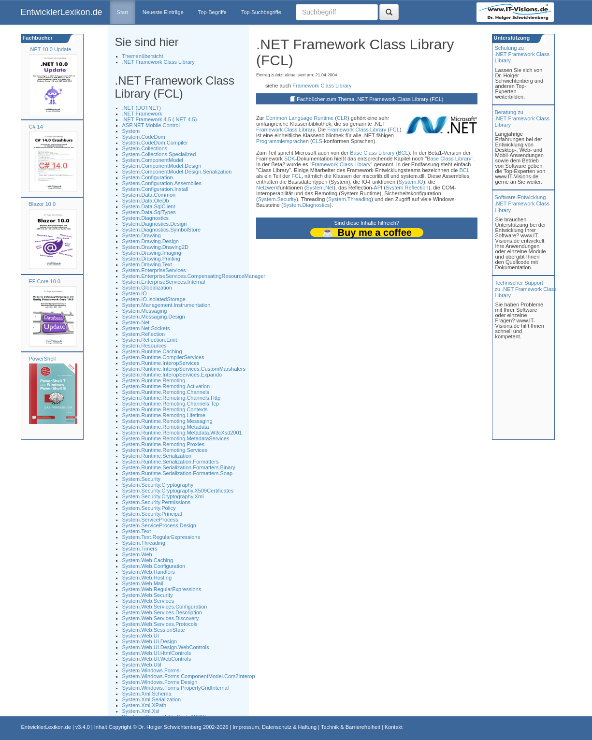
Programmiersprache (281, 141)
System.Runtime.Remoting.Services (164, 450)
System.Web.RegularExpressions (162, 589)
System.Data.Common (149, 195)
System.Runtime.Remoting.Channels (165, 392)
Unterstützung (511, 38)
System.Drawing (141, 235)
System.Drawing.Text (147, 264)
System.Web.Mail (142, 583)
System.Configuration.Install (155, 189)
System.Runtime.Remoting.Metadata (165, 427)
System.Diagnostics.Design (154, 224)
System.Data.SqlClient (148, 206)
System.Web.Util (141, 664)
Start (122, 12)
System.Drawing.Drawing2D (155, 247)
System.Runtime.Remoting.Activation (166, 386)
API (378, 187)
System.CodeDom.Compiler (155, 142)
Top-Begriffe (212, 12)
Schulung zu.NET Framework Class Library (522, 54)
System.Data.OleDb (145, 200)
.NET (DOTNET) (141, 108)
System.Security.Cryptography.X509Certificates (178, 490)
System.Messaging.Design (153, 316)
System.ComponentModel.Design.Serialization (177, 171)
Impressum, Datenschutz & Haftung (274, 727)
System (131, 131)
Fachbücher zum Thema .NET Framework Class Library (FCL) (370, 99)
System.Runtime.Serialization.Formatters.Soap (177, 473)
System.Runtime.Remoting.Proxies (163, 444)
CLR (342, 118)
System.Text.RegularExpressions (161, 537)
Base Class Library (372, 153)
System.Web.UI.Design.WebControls (165, 647)
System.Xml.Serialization (151, 699)
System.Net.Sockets (146, 328)
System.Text (136, 531)
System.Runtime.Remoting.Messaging (167, 421)
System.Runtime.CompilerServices (163, 357)
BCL (403, 153)
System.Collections (145, 148)
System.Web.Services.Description (162, 612)
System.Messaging (144, 311)
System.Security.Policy (149, 508)
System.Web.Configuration (154, 566)
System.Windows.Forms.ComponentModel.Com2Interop (188, 676)
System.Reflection (143, 334)
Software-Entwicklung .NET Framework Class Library (522, 203)
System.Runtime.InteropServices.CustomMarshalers (184, 369)
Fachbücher (37, 38)
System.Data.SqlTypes (149, 212)
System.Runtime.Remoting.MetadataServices (176, 438)
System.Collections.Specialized (159, 154)
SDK (289, 158)
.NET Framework (142, 113)
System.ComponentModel (153, 160)
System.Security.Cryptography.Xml (163, 496)
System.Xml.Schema (147, 693)
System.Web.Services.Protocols (160, 624)
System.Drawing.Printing (151, 258)
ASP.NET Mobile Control (151, 125)
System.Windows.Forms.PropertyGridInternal (175, 688)
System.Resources (144, 345)
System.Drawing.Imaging (151, 253)
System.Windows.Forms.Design (160, 682)
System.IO (134, 293)
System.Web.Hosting (147, 577)
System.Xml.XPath (144, 705)
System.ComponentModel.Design (162, 166)
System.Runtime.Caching (152, 351)
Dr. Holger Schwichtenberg (170, 727)
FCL (395, 129)
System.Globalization (147, 287)
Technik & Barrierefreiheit (350, 727)
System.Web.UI (140, 635)
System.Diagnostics (145, 218)
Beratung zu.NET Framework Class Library (522, 118)
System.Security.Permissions (156, 502)
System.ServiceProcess (150, 519)
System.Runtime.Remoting (154, 380)
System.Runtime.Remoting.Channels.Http (171, 398)
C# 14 (36, 127)
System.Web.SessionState (153, 630)
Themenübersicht (142, 56)
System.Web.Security (147, 595)
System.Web (137, 554)
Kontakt (394, 727)
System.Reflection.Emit (149, 340)
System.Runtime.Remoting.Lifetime (163, 415)
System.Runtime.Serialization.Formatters (170, 461)
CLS (317, 141)
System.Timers (140, 548)
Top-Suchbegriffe (261, 12)
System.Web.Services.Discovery (160, 618)
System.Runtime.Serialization (157, 456)
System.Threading (143, 543)
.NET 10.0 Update (50, 49)
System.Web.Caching (147, 560)
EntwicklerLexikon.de (61, 12)
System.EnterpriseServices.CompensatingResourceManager (194, 276)
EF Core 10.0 (44, 281)
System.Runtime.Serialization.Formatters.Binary (178, 467)
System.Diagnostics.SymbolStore (161, 229)
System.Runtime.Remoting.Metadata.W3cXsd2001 (182, 432)
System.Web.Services (148, 601)
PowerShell (42, 359)
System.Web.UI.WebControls (156, 659)
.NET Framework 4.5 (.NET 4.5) (159, 119)
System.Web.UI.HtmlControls (156, 653)
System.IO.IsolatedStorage (154, 299)
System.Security (141, 479)
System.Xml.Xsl (140, 711)
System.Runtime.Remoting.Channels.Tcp (170, 403)
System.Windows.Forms (151, 670)
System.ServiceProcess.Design (159, 525)
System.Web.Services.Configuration (164, 606)
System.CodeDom (143, 137)
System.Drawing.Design (150, 241)
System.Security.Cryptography (158, 485)
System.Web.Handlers (148, 572)
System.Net (136, 322)
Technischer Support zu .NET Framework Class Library (526, 289)
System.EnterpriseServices (154, 270)
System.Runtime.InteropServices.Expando (172, 374)
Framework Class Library (321, 85)
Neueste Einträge (163, 12)
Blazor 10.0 (42, 204)
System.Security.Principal (152, 514)
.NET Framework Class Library (158, 62)
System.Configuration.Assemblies (162, 183)
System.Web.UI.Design (149, 641)
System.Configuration (147, 177)
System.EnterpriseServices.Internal (163, 282)
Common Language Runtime (300, 118)
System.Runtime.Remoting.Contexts (165, 409)
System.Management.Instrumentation (166, 305)
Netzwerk (267, 187)
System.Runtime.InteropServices (161, 363)
